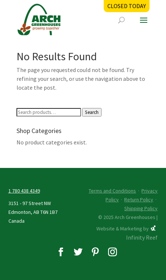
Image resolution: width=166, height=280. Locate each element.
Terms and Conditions (112, 190)
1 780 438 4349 (24, 190)
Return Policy (138, 199)
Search (92, 112)
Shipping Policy (141, 208)
